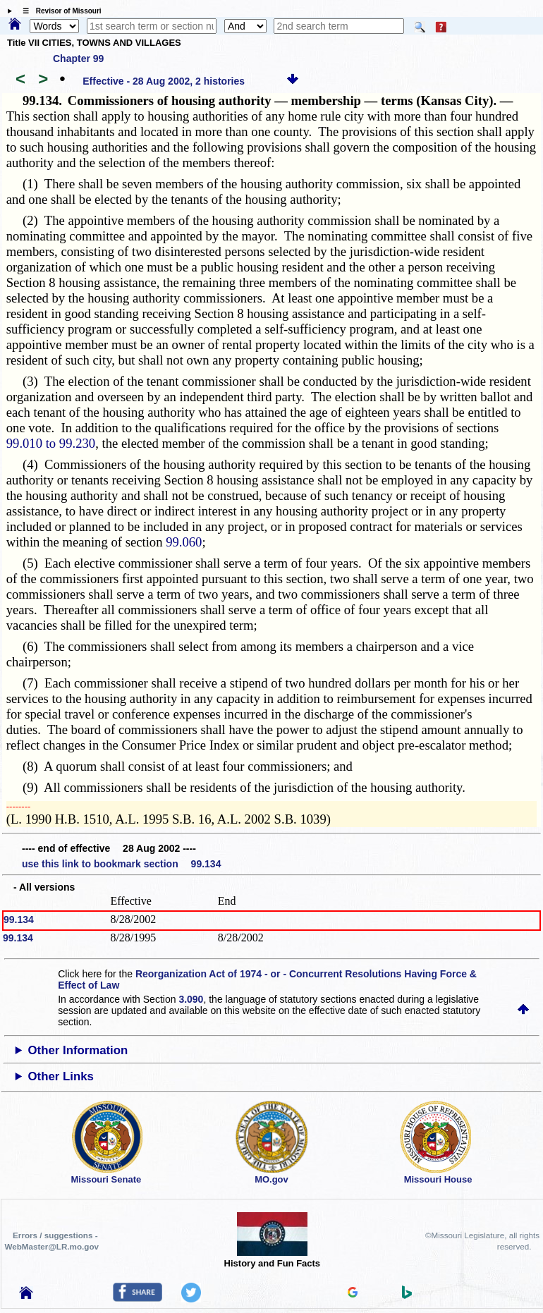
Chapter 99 (78, 58)
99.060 (184, 542)
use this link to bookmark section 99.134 (121, 863)
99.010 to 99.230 (50, 443)
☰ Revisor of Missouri (59, 11)
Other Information (78, 1050)
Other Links (61, 1076)
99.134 (19, 919)
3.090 (190, 999)
